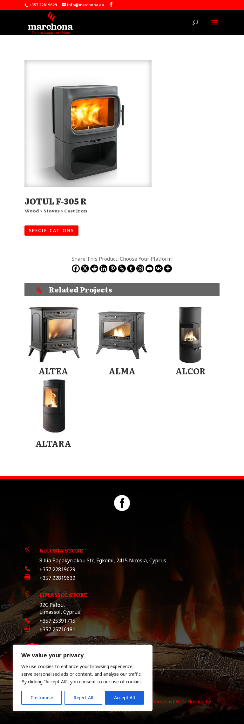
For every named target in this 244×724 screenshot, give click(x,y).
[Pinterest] (113, 268)
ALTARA (53, 443)
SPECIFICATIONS (51, 230)
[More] (168, 268)
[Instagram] (140, 268)
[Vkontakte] (159, 268)
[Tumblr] (131, 268)
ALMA (122, 371)
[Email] (149, 268)
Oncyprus (161, 701)
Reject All (83, 697)
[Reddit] (94, 268)
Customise (41, 697)
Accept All (124, 697)
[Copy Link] (122, 268)
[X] (85, 268)
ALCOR (190, 371)
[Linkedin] (103, 268)
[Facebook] (76, 268)
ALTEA (53, 371)
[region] (82, 678)
